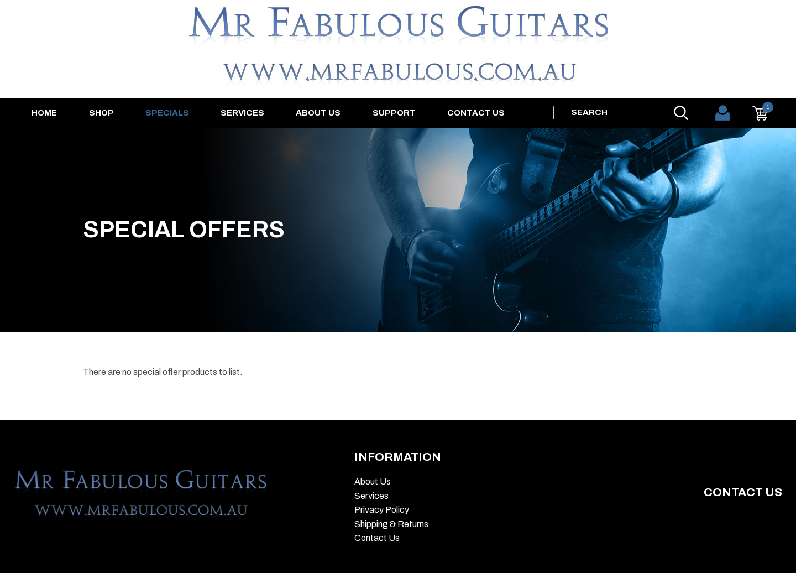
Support (394, 113)
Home (44, 113)
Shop (101, 113)
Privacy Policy (381, 509)
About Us (318, 113)
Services (242, 113)
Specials (167, 113)
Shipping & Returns (391, 524)
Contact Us (476, 113)
